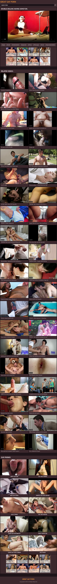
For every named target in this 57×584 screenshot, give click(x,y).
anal (9, 45)
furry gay (37, 45)
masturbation (16, 45)
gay (4, 45)
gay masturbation (51, 45)
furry (30, 45)
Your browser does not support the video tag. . (28, 27)
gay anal (24, 45)
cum (43, 45)
